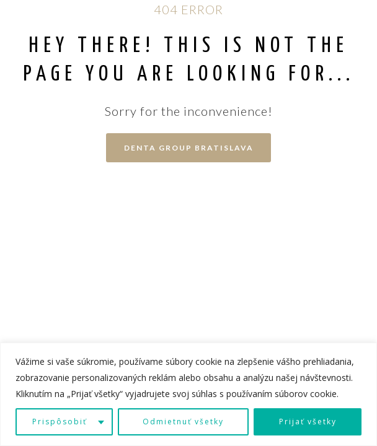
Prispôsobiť (59, 421)
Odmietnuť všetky (183, 421)
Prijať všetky (308, 421)
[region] (188, 394)
